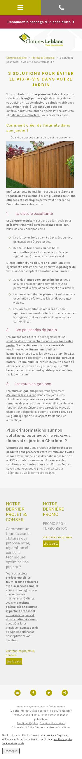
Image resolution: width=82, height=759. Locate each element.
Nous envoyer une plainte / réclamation (41, 706)
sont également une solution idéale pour (39, 341)
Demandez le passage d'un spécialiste (41, 22)
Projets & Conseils (43, 57)
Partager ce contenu (65, 693)
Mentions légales (27, 723)
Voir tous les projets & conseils (20, 653)
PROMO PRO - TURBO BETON (55, 526)
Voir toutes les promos (57, 537)
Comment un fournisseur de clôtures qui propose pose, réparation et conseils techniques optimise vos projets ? (18, 547)
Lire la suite (14, 661)
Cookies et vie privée (52, 723)
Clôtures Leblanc (16, 57)
